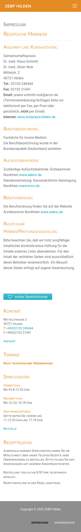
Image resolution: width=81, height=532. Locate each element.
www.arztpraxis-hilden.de (36, 117)
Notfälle (9, 429)
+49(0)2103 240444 (19, 328)
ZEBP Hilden (18, 6)
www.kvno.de (29, 186)
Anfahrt (9, 341)
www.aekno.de (30, 175)
